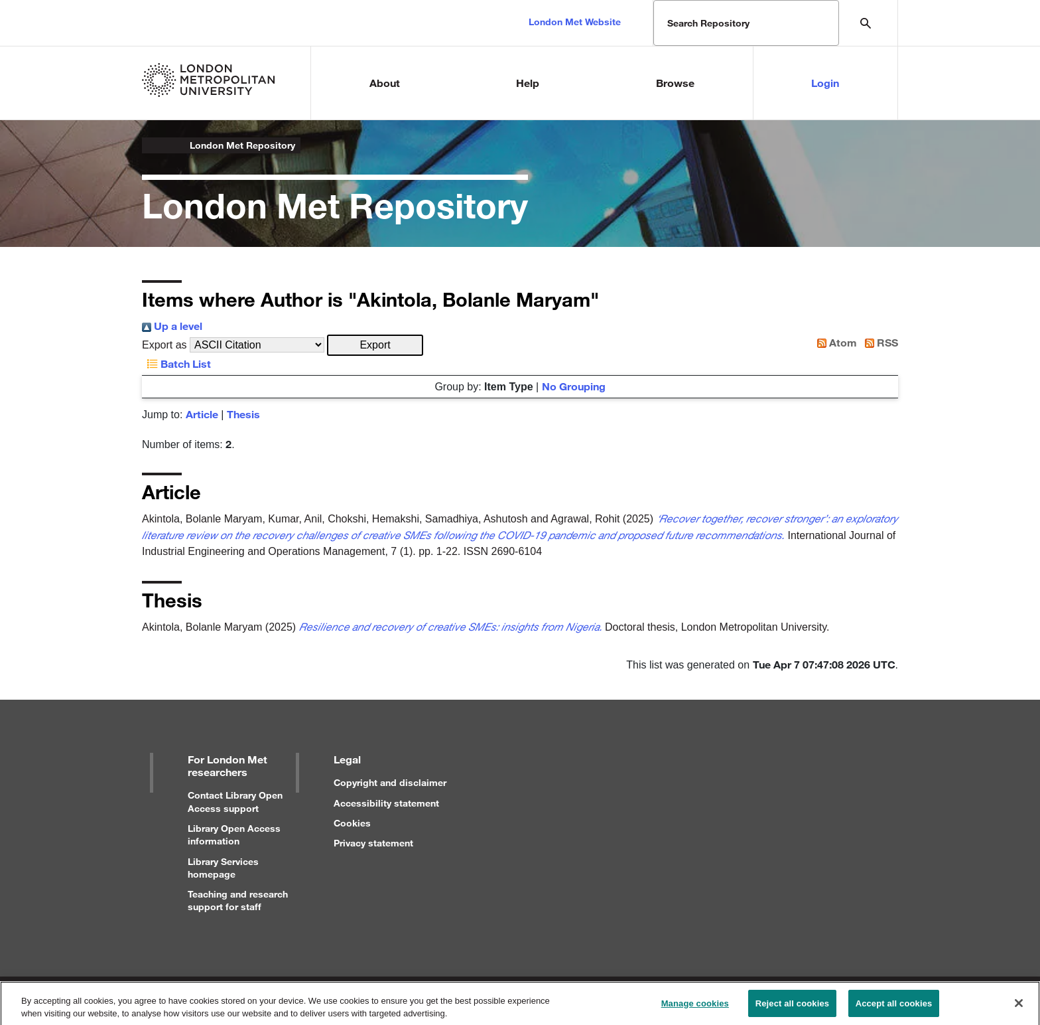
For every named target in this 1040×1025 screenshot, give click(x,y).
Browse (675, 82)
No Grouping (574, 386)
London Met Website (575, 21)
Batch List (176, 363)
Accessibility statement (386, 803)
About (384, 82)
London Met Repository (242, 145)
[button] (375, 345)
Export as (164, 345)
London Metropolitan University (152, 145)
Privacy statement (373, 842)
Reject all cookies (792, 1007)
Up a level (172, 325)
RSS (879, 342)
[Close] (1018, 1007)
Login (825, 82)
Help (527, 82)
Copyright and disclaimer (390, 782)
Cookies (352, 822)
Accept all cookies (894, 1007)
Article (202, 414)
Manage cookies (695, 1007)
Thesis (243, 414)
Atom (834, 342)
